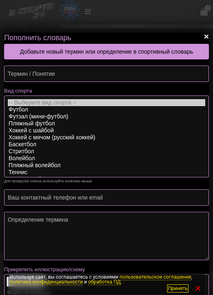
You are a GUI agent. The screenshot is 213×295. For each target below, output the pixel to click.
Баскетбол (106, 144)
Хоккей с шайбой (106, 130)
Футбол (106, 109)
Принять (178, 288)
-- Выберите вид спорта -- (106, 102)
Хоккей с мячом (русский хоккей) (106, 137)
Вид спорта (18, 90)
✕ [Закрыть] (198, 288)
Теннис (106, 172)
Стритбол (106, 151)
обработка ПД (104, 282)
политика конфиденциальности (46, 282)
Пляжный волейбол (106, 165)
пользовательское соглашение (155, 277)
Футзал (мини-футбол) (106, 116)
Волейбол (106, 158)
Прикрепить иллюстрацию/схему (44, 269)
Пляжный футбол (106, 123)
